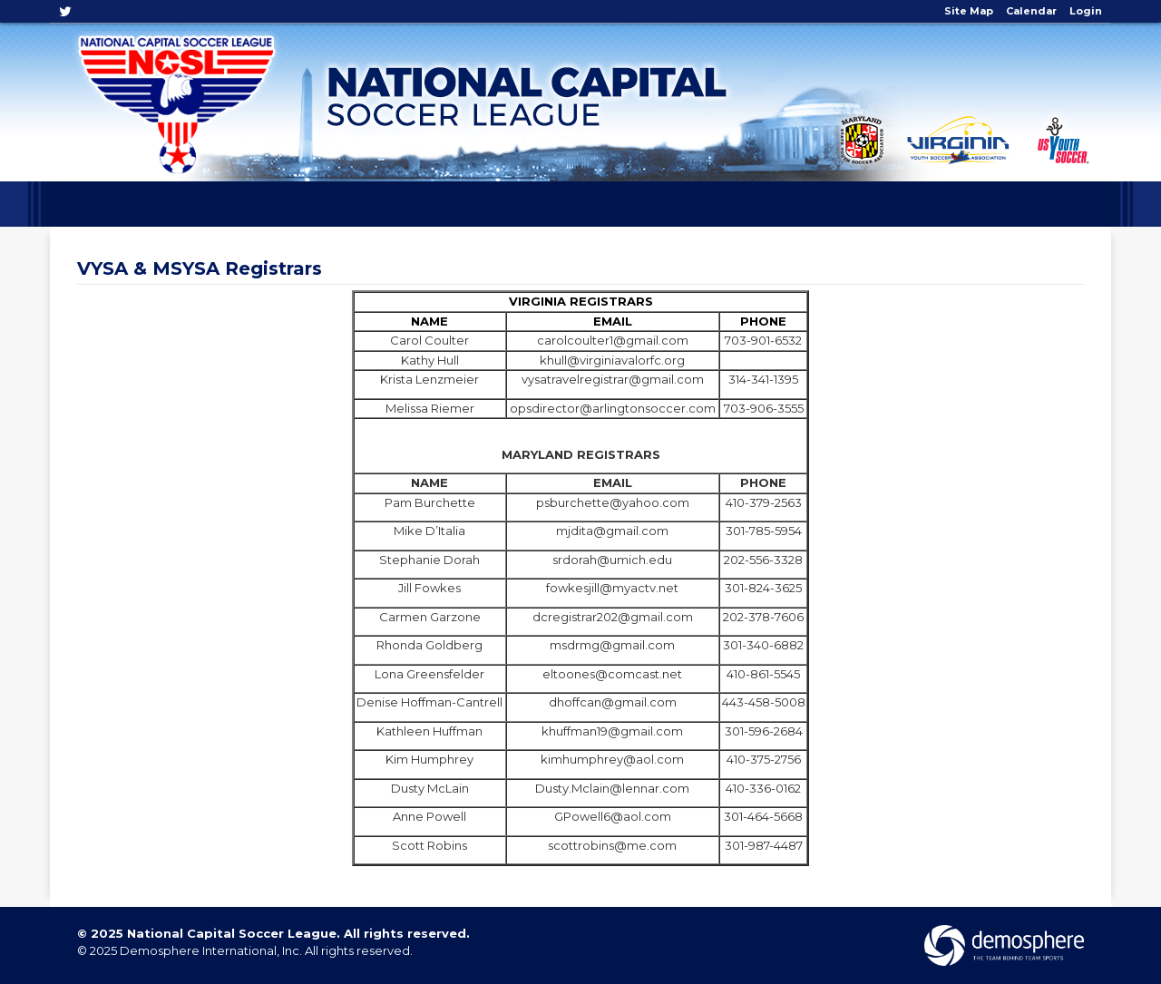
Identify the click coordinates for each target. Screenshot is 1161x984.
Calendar (1031, 11)
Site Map (968, 11)
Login (1085, 11)
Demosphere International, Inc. (211, 950)
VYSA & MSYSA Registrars (199, 268)
